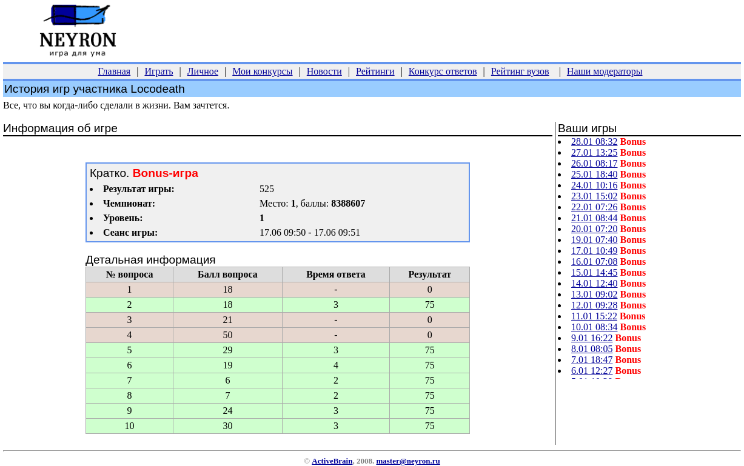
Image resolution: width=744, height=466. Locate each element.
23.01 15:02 (594, 196)
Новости (324, 71)
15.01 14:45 (594, 272)
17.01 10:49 (594, 250)
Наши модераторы (605, 71)
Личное (202, 71)
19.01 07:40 (594, 240)
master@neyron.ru (408, 460)
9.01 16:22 (591, 338)
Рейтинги (375, 71)
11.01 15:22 (594, 316)
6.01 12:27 (591, 370)
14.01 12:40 (594, 283)
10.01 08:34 (594, 327)
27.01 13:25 (594, 152)
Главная (114, 71)
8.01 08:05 (591, 349)
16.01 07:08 (594, 261)
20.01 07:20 (594, 229)
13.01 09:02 (594, 294)
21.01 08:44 (594, 218)
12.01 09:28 (594, 305)
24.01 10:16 (594, 185)
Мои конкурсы (262, 71)
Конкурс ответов (443, 71)
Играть (158, 71)
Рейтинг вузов (520, 71)
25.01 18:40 (594, 174)
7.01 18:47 (591, 359)
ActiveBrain (332, 460)
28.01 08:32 (594, 141)
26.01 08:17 (594, 163)
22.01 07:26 (594, 207)
